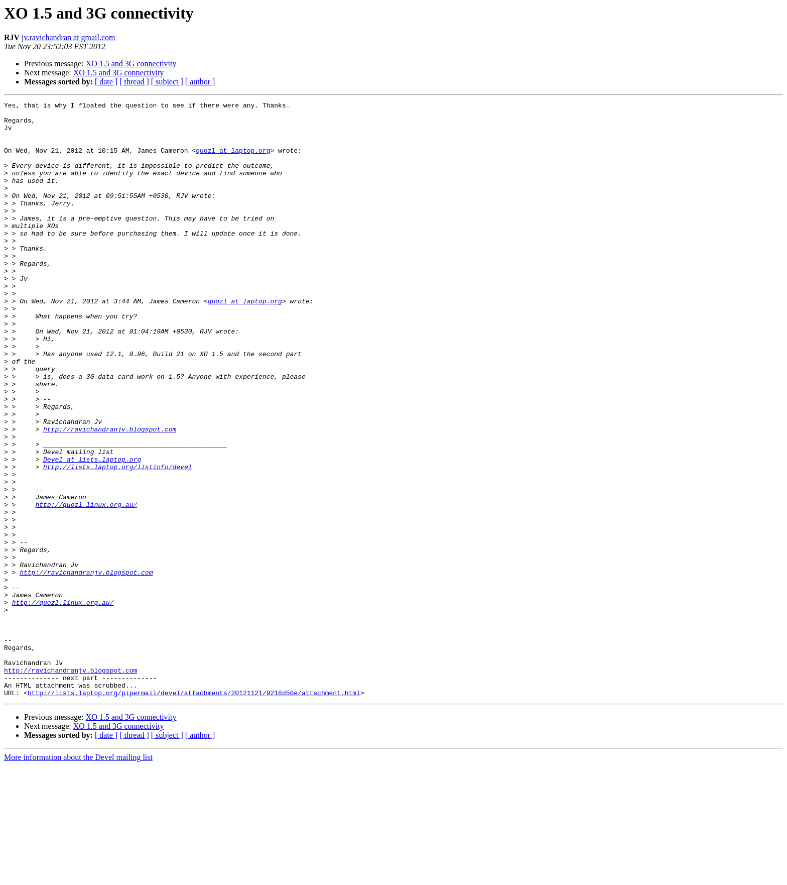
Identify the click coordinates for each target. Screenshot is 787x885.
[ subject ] (167, 81)
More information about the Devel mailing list (78, 876)
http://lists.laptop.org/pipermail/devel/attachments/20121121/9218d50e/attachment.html (194, 811)
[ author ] (200, 81)
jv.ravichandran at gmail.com (68, 37)
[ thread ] (134, 81)
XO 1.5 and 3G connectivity (131, 63)
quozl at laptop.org (233, 160)
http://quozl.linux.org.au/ (86, 585)
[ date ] (106, 81)
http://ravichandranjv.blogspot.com (109, 495)
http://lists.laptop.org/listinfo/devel (117, 540)
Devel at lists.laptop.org (92, 531)
